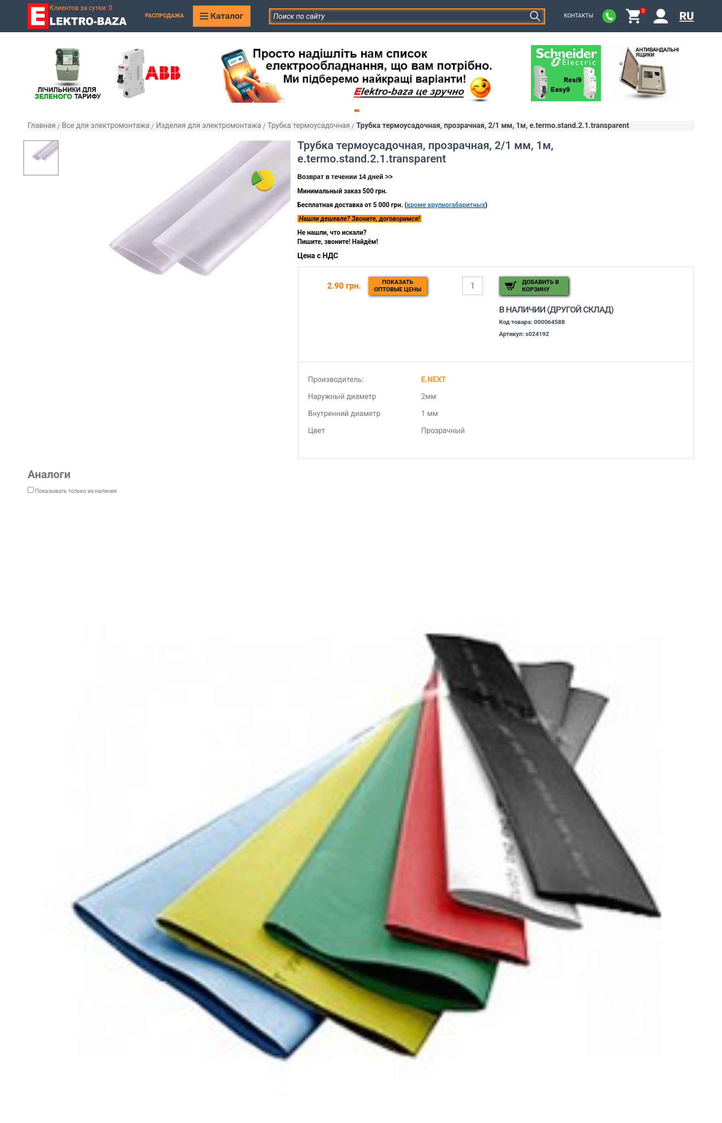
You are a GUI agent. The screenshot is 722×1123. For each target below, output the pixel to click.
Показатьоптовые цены (397, 285)
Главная (42, 125)
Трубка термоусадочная (309, 125)
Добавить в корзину (540, 285)
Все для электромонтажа (106, 125)
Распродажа (164, 15)
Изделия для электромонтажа (208, 125)
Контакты (578, 15)
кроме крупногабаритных (446, 204)
